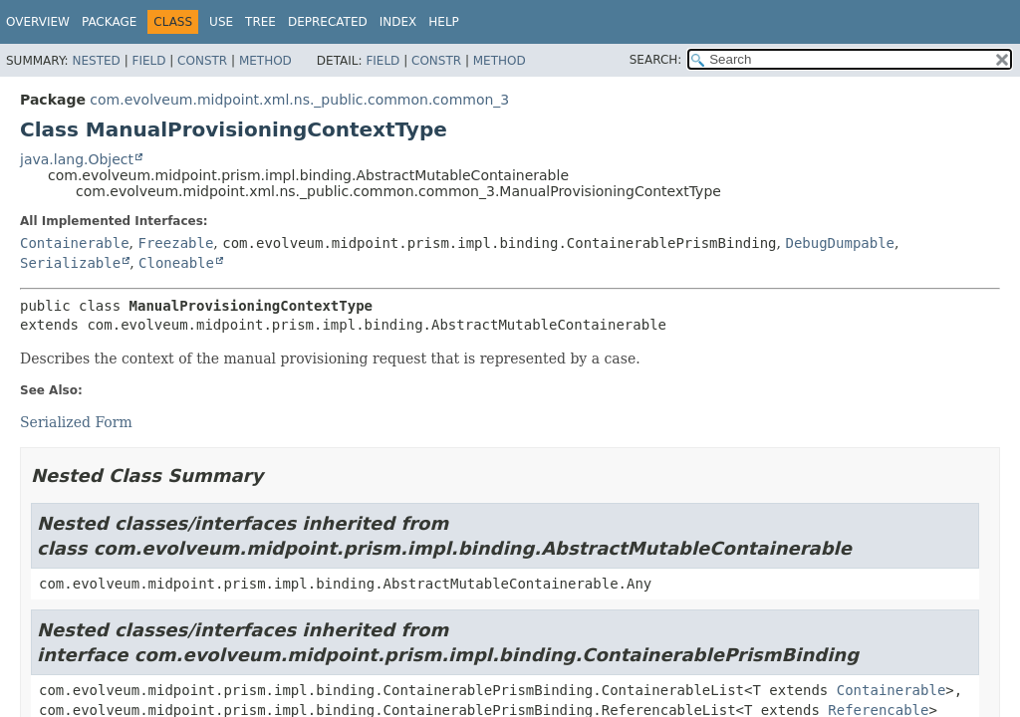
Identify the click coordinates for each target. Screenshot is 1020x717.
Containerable (74, 243)
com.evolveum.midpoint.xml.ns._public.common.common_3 (299, 100)
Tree (260, 22)
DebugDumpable (839, 243)
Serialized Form (76, 422)
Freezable (175, 243)
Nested (96, 61)
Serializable (70, 263)
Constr (202, 61)
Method (265, 61)
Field (148, 61)
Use (221, 22)
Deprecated (328, 22)
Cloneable (176, 263)
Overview (38, 22)
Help (443, 22)
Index (398, 22)
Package (109, 22)
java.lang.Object (76, 159)
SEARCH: (656, 60)
